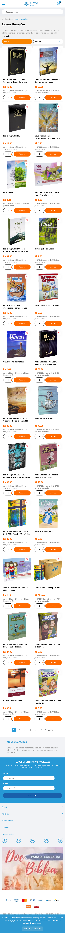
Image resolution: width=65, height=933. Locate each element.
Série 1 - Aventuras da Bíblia (47, 305)
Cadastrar (32, 795)
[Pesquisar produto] (59, 13)
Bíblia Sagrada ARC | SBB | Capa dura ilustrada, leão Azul (16, 476)
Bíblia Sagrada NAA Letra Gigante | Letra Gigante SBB (15, 250)
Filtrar (16, 41)
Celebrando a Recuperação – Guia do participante (47, 80)
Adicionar (22, 97)
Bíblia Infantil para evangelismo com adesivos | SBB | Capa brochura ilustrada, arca (16, 306)
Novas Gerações (21, 19)
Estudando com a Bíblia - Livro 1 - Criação (48, 702)
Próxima (48, 729)
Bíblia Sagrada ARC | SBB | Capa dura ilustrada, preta (15, 80)
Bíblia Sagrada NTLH (12, 136)
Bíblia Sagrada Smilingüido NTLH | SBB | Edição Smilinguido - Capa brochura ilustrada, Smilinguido (15, 645)
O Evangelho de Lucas (44, 249)
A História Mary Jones (44, 531)
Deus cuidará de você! (12, 701)
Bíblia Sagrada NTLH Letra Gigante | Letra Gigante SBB (15, 419)
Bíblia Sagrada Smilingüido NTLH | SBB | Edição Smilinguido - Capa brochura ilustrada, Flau (47, 476)
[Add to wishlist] (27, 51)
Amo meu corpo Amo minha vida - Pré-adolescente (47, 193)
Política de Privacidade (32, 923)
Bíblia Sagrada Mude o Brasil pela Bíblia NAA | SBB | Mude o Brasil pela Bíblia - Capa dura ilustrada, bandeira (16, 532)
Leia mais (6, 36)
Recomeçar (8, 192)
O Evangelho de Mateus (13, 362)
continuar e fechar (32, 929)
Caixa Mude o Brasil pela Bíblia (48, 588)
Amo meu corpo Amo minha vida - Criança (15, 589)
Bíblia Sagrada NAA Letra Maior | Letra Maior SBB (46, 363)
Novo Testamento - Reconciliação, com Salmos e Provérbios (47, 137)
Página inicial (8, 19)
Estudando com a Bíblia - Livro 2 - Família (48, 645)
